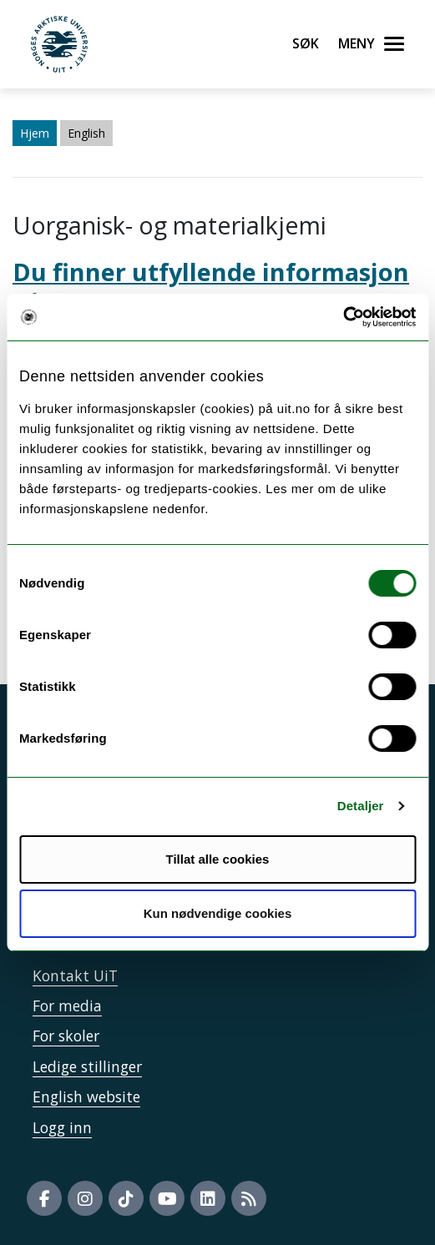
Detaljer (360, 806)
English (86, 133)
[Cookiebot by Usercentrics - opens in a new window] (343, 317)
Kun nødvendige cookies (218, 913)
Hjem (34, 133)
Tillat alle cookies (218, 859)
